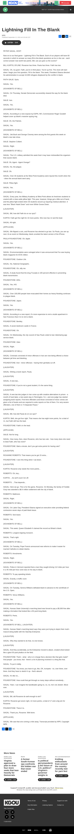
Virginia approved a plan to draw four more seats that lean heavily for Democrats (11, 768)
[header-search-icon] (56, 3)
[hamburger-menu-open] (5, 3)
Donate (66, 3)
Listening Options (47, 805)
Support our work (62, 800)
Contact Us (60, 805)
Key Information (32, 805)
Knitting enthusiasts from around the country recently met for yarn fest (61, 765)
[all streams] (71, 9)
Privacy (44, 800)
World (23, 756)
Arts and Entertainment (62, 756)
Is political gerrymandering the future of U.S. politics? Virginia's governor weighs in (45, 768)
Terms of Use (31, 800)
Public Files (31, 809)
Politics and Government (8, 757)
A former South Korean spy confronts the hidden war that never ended (28, 765)
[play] (5, 10)
